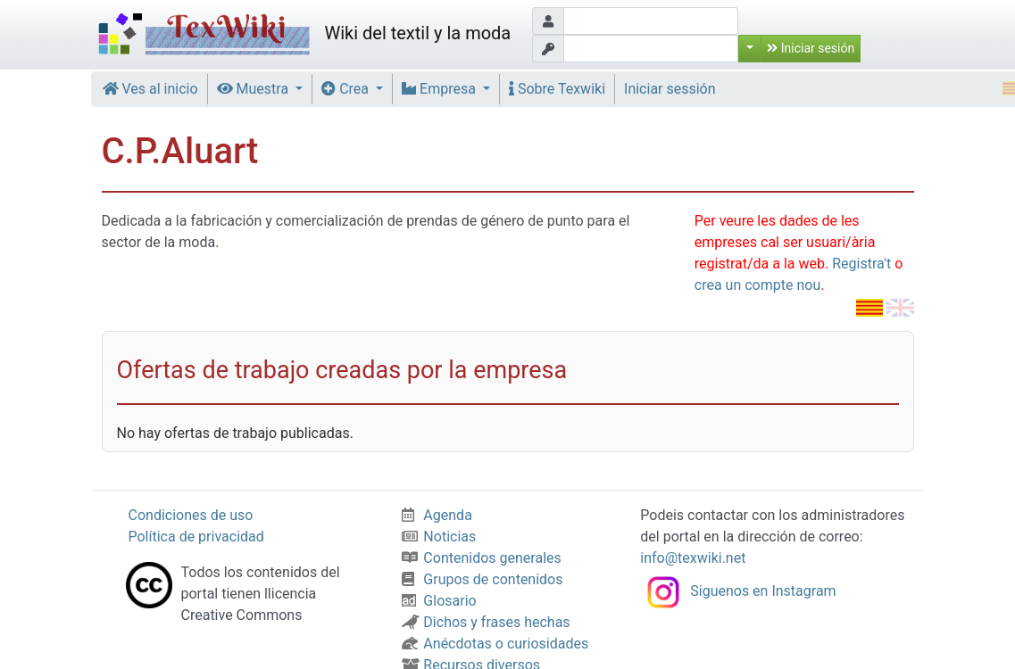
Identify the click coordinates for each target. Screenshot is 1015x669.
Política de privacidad (196, 536)
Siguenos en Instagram (738, 590)
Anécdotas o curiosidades (495, 643)
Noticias (439, 536)
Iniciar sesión (810, 48)
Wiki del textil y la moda (302, 34)
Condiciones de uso (191, 515)
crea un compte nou (757, 285)
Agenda (436, 515)
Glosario (439, 600)
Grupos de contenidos (482, 579)
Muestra (255, 88)
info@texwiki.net (692, 557)
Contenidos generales (481, 557)
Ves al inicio (150, 88)
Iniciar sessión (670, 88)
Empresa (440, 88)
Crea (346, 88)
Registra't (861, 263)
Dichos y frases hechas (486, 622)
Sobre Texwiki (557, 88)
